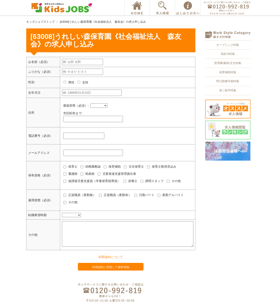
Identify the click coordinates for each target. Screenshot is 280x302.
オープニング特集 (227, 45)
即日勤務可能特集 (227, 81)
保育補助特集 (227, 72)
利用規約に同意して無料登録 (110, 267)
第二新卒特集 (227, 90)
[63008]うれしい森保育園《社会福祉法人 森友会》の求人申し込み (103, 21)
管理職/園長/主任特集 (227, 63)
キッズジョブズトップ (40, 21)
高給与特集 (228, 54)
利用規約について (110, 257)
